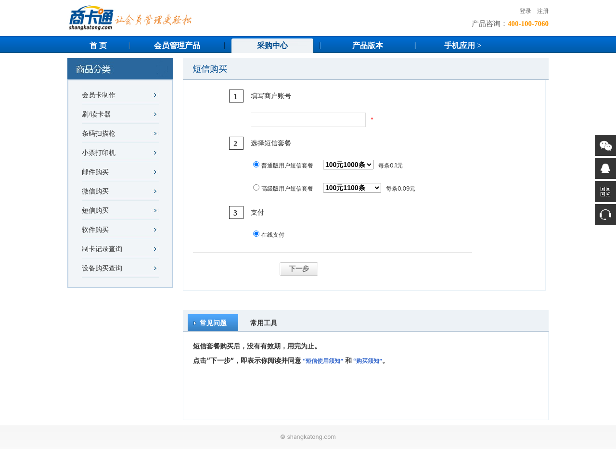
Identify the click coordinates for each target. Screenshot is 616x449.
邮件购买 (95, 172)
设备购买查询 (102, 268)
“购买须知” (367, 361)
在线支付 (272, 234)
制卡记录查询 (102, 249)
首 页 (98, 45)
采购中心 (272, 45)
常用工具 (263, 323)
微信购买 (95, 191)
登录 (525, 11)
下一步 (299, 268)
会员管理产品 (177, 45)
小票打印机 (99, 152)
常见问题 (213, 323)
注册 (543, 11)
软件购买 (95, 229)
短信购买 (95, 210)
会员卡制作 (99, 95)
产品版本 (367, 45)
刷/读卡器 (96, 114)
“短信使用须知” (323, 361)
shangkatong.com (311, 436)
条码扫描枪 (99, 133)
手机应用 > (462, 45)
